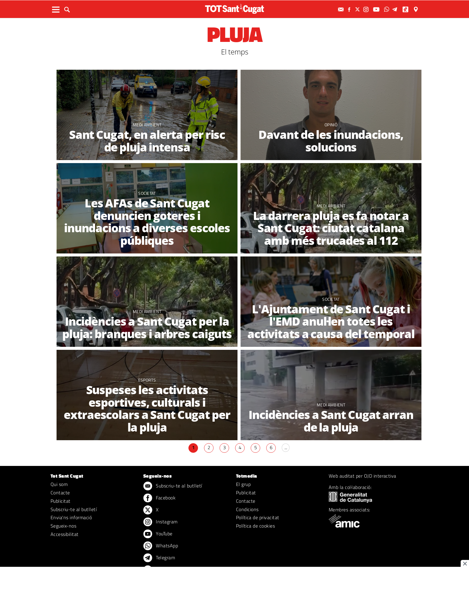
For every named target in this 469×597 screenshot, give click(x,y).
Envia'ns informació (71, 517)
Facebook (159, 498)
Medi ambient (147, 124)
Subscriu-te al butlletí (74, 509)
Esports (147, 380)
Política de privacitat (257, 517)
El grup (243, 484)
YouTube (158, 534)
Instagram (160, 522)
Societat (147, 193)
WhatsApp (160, 546)
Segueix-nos (63, 525)
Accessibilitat (65, 534)
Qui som (59, 484)
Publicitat (61, 501)
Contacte (60, 492)
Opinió (331, 124)
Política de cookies (255, 525)
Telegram (159, 558)
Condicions (247, 509)
